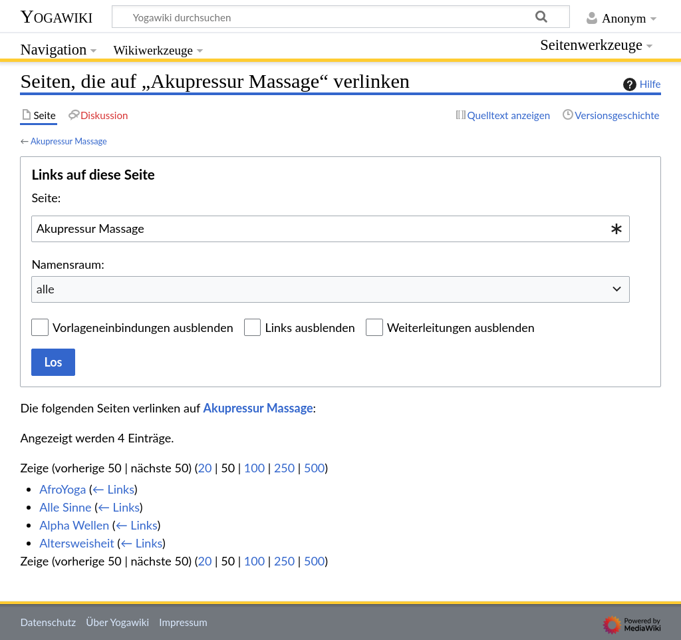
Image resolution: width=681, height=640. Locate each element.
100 (254, 467)
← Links (113, 489)
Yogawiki (56, 16)
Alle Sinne (65, 507)
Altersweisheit (76, 543)
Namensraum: (67, 264)
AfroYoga (62, 489)
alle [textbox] (46, 288)
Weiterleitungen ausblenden (461, 327)
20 (205, 467)
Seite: (46, 197)
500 (314, 467)
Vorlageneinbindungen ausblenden (143, 327)
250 (284, 467)
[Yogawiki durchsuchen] (340, 16)
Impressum (183, 622)
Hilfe (640, 84)
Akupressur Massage (69, 141)
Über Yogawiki (117, 622)
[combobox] (330, 229)
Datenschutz (48, 622)
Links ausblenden (309, 327)
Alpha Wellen (74, 525)
